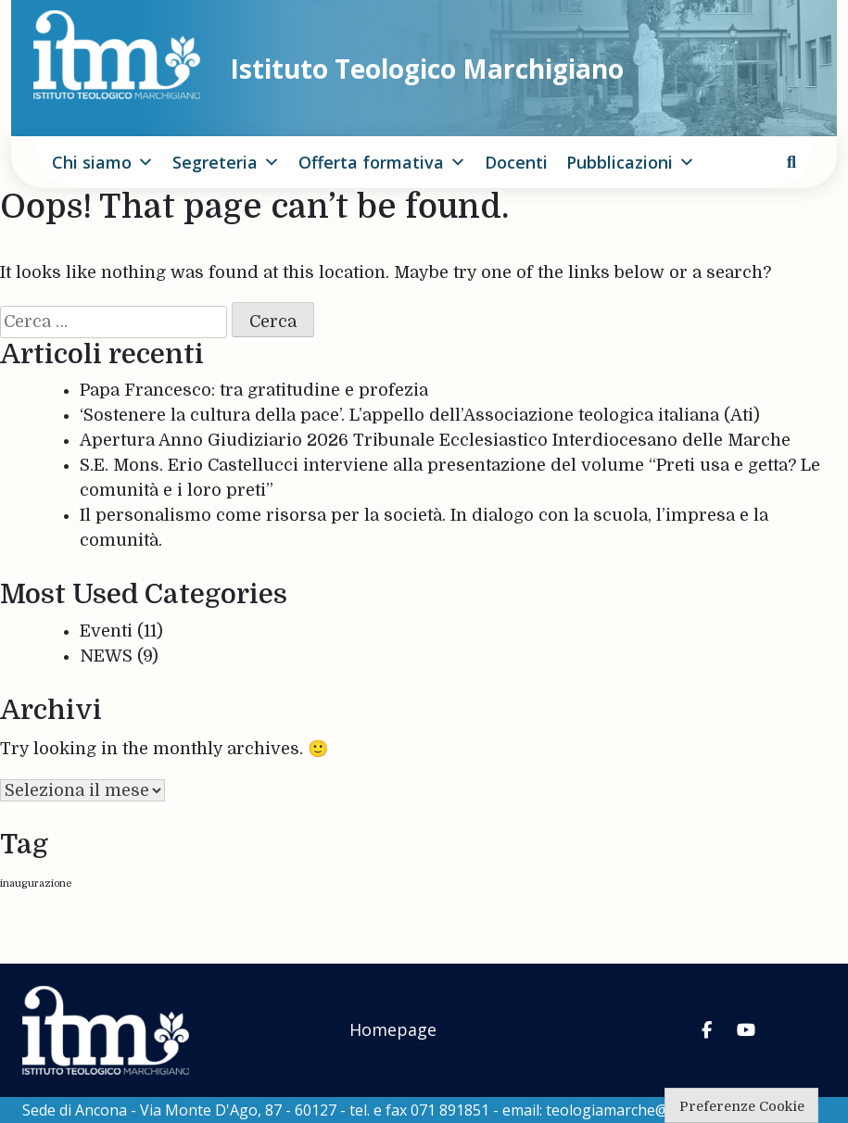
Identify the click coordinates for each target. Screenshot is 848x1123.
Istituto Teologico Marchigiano (427, 68)
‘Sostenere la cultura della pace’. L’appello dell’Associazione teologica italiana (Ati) (420, 415)
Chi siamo (103, 162)
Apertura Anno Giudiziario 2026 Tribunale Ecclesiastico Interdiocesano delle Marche (435, 440)
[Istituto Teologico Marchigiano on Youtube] (746, 1030)
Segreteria (226, 162)
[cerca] (791, 162)
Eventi (106, 631)
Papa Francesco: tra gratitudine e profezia (254, 390)
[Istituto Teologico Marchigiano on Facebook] (707, 1030)
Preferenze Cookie (741, 1106)
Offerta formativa (382, 162)
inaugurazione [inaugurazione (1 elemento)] (35, 883)
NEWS (106, 656)
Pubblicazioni (630, 162)
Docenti (516, 162)
